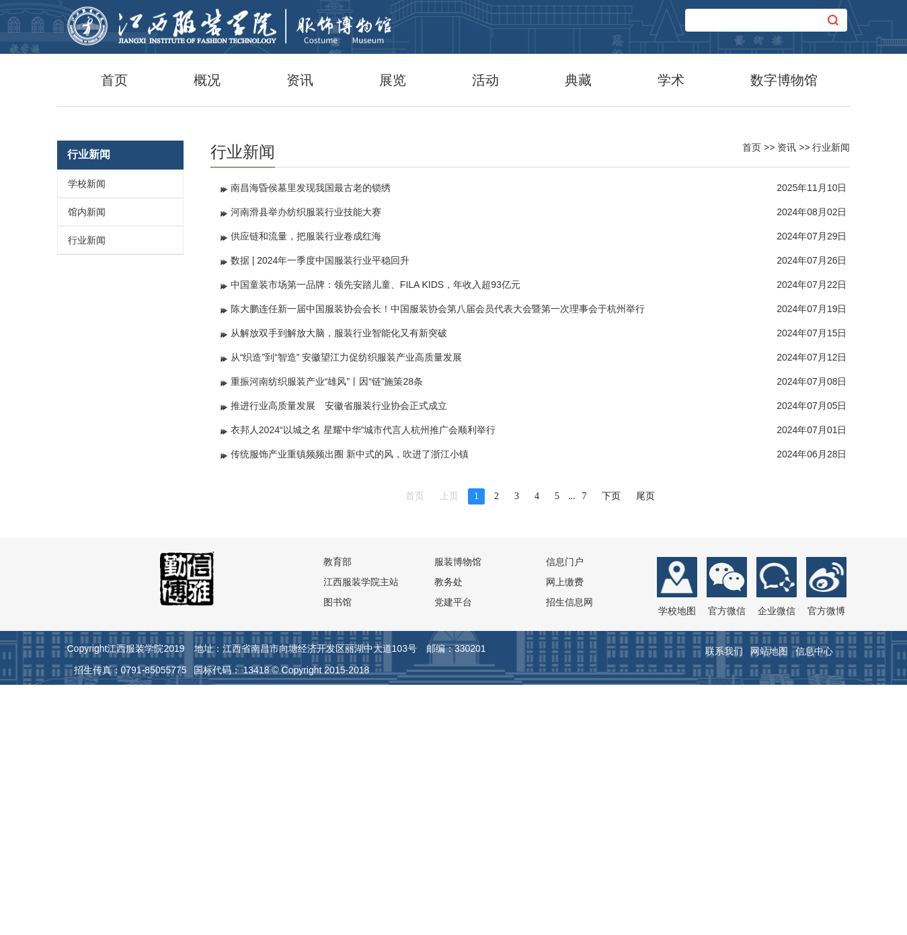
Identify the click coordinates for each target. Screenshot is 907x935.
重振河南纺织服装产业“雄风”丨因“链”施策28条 (327, 629)
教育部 (337, 809)
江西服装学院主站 (361, 829)
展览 (392, 80)
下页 (611, 744)
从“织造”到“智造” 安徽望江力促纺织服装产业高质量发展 (347, 604)
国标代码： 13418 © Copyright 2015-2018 (282, 917)
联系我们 (724, 898)
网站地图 (769, 898)
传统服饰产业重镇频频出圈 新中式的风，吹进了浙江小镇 (350, 701)
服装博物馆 (457, 809)
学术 (671, 80)
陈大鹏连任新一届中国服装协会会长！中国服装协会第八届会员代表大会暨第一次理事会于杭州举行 (438, 556)
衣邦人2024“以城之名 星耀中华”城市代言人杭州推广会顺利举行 (363, 677)
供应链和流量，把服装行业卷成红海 (306, 483)
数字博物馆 (784, 80)
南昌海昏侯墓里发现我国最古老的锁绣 (311, 435)
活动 (485, 80)
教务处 (448, 829)
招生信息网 (569, 849)
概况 (207, 80)
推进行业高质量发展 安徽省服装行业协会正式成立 (339, 653)
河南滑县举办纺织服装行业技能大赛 (306, 459)
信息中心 (814, 898)
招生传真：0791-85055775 (130, 917)
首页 (114, 80)
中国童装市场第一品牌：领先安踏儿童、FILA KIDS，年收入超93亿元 (375, 532)
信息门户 (565, 809)
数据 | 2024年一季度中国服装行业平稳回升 (320, 507)
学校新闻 (87, 431)
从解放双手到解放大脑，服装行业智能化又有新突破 (339, 580)
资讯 (299, 80)
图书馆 (337, 849)
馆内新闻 (87, 459)
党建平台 (453, 849)
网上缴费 (565, 829)
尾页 (645, 744)
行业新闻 (87, 487)
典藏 (578, 80)
